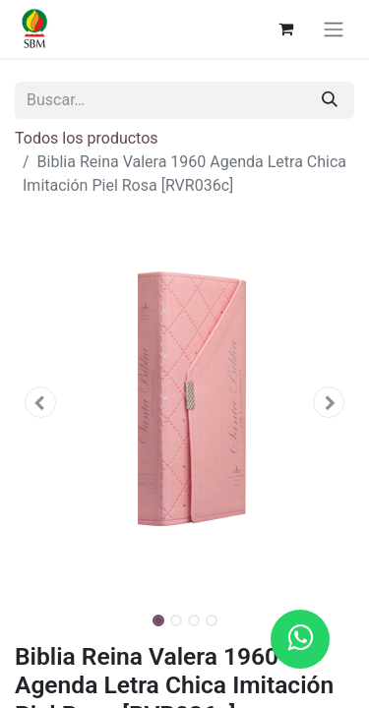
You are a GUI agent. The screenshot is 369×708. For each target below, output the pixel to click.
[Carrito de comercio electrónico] (285, 28)
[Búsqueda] (329, 100)
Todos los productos (86, 138)
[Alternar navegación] (333, 29)
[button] (40, 402)
